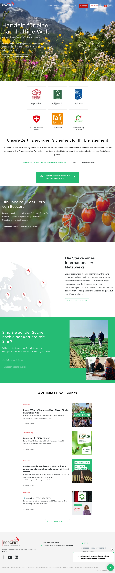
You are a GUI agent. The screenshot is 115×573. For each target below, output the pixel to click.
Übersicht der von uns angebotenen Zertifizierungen (44, 162)
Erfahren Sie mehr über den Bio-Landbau (21, 226)
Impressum (5, 567)
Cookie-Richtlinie (42, 567)
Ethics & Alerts (74, 567)
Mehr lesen (29, 424)
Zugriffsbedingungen (18, 567)
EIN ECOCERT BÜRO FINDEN (77, 301)
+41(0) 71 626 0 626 (87, 552)
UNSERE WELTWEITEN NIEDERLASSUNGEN (58, 546)
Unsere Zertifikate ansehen (84, 162)
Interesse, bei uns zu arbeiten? (93, 548)
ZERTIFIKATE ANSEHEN (51, 542)
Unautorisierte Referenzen (58, 567)
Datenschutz (31, 567)
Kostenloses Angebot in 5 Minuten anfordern (58, 177)
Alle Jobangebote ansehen (15, 367)
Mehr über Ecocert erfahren (16, 57)
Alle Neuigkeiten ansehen (57, 521)
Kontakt (84, 543)
